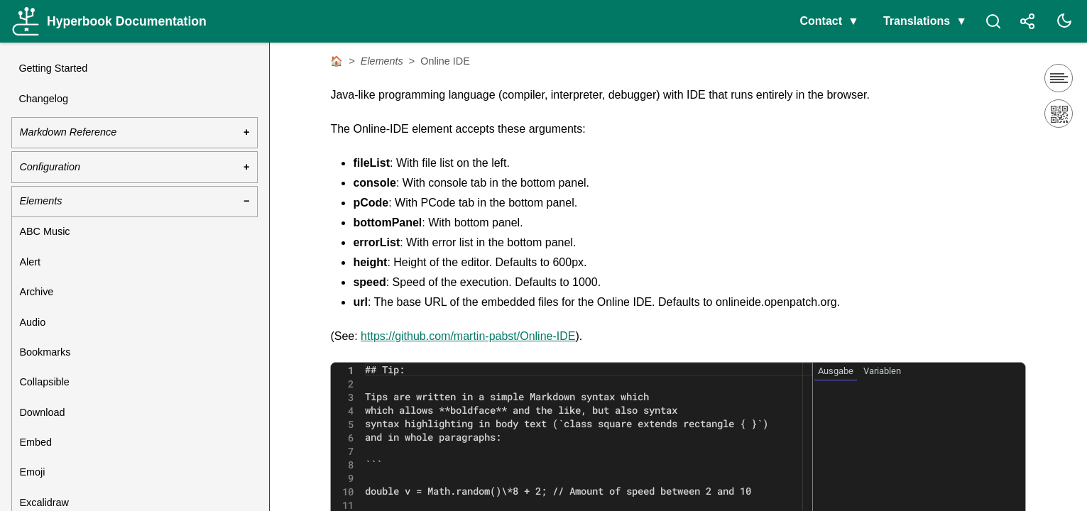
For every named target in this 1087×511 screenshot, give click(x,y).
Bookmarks (44, 352)
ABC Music (44, 231)
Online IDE (445, 61)
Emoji (32, 472)
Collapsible (44, 382)
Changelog (43, 98)
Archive (36, 291)
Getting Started (52, 68)
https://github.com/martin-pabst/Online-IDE (468, 336)
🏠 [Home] (336, 61)
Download (42, 412)
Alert (29, 262)
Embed (35, 442)
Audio (32, 322)
